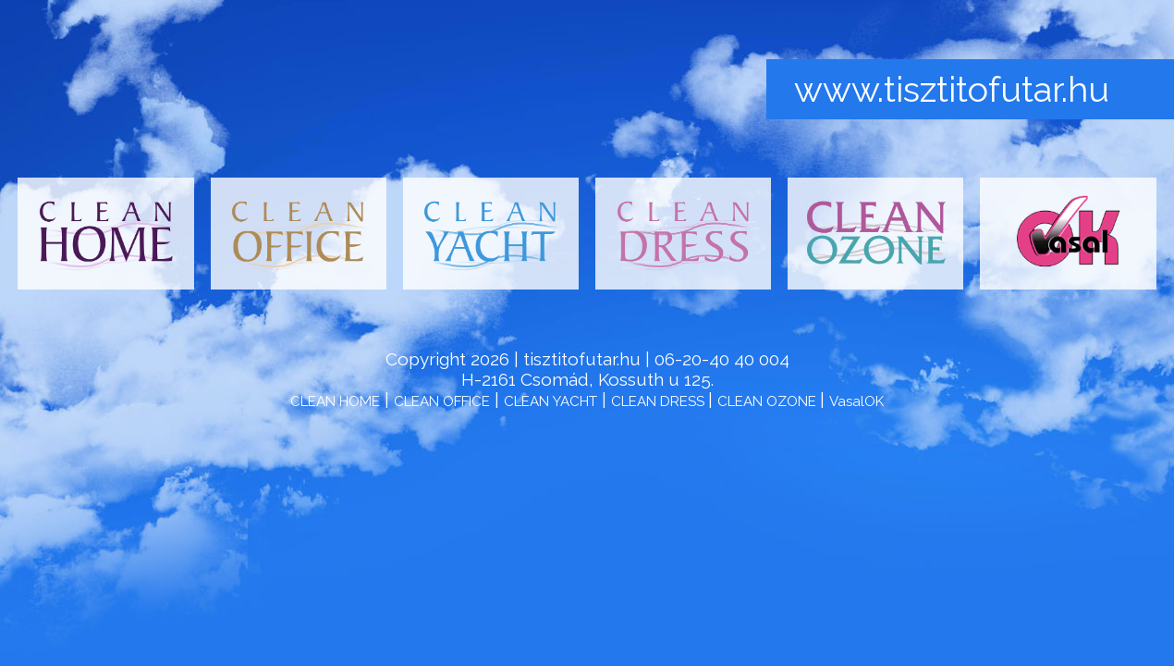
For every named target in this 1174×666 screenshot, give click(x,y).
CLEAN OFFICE (442, 401)
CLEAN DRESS (659, 401)
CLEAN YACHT (550, 401)
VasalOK (856, 401)
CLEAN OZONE (768, 401)
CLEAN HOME (335, 401)
